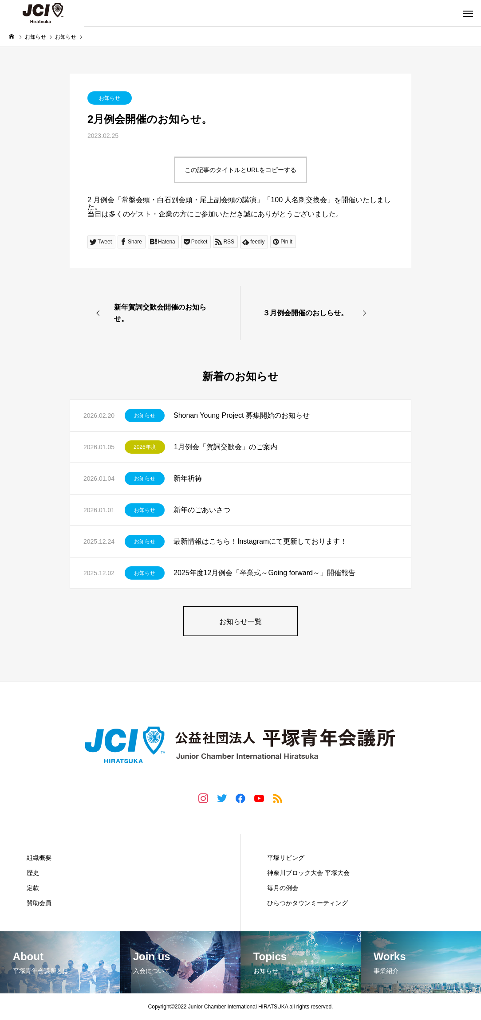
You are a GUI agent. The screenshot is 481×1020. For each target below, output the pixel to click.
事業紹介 (281, 839)
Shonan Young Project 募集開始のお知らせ (241, 415)
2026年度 (145, 447)
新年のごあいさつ (201, 510)
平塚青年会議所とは (59, 839)
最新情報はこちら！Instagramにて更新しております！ (260, 541)
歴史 (33, 872)
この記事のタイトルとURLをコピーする (240, 169)
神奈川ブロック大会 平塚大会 (308, 872)
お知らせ (109, 98)
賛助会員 (39, 902)
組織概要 (39, 857)
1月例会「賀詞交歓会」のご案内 (225, 447)
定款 (33, 887)
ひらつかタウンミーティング (307, 902)
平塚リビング (285, 857)
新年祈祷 (187, 478)
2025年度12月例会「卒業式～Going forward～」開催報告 (264, 573)
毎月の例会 (282, 887)
